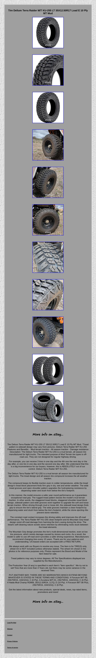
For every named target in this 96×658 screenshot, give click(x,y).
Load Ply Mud (11, 622)
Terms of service (12, 647)
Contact (9, 635)
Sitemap (10, 629)
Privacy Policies (12, 641)
